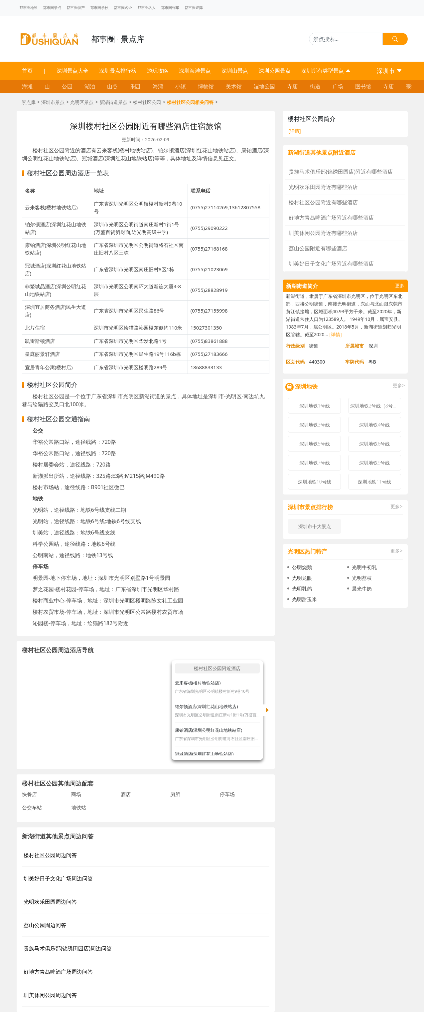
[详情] (295, 131)
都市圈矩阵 (194, 7)
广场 (338, 86)
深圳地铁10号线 (314, 482)
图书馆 (363, 86)
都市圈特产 (76, 7)
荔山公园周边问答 (45, 925)
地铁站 (78, 807)
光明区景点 (81, 102)
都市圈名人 (146, 7)
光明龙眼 (302, 577)
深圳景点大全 (72, 70)
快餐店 (29, 794)
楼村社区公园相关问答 (190, 102)
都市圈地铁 (28, 7)
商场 (76, 794)
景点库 (29, 102)
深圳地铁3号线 (314, 425)
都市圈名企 (123, 7)
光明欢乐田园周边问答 (50, 901)
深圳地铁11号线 (374, 482)
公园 (67, 86)
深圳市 (389, 71)
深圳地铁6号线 (374, 444)
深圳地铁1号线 (314, 406)
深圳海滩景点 (195, 70)
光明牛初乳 (364, 567)
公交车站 (32, 807)
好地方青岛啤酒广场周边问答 (58, 971)
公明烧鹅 (302, 567)
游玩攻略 (157, 70)
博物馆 (206, 86)
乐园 (135, 86)
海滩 (27, 86)
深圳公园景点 (275, 70)
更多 (399, 286)
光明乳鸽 (302, 588)
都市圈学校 (99, 7)
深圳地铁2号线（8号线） (375, 406)
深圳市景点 (53, 102)
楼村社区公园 (147, 102)
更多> (399, 386)
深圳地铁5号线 (314, 444)
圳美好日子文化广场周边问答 (58, 878)
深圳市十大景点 (314, 526)
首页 (27, 70)
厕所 (175, 794)
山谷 (112, 86)
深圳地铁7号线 (314, 463)
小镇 (180, 86)
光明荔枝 (362, 577)
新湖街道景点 (113, 102)
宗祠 (411, 86)
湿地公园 (264, 86)
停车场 (227, 794)
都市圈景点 (52, 7)
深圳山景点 (234, 70)
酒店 (126, 794)
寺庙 (292, 86)
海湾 (158, 86)
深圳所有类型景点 (326, 70)
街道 (315, 86)
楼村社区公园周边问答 (50, 855)
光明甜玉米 (304, 599)
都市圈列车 (170, 7)
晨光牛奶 (362, 588)
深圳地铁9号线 (374, 463)
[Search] (346, 39)
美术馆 (234, 86)
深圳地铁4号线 (374, 425)
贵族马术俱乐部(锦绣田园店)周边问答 (68, 948)
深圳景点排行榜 (117, 70)
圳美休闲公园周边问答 (50, 995)
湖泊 (89, 86)
